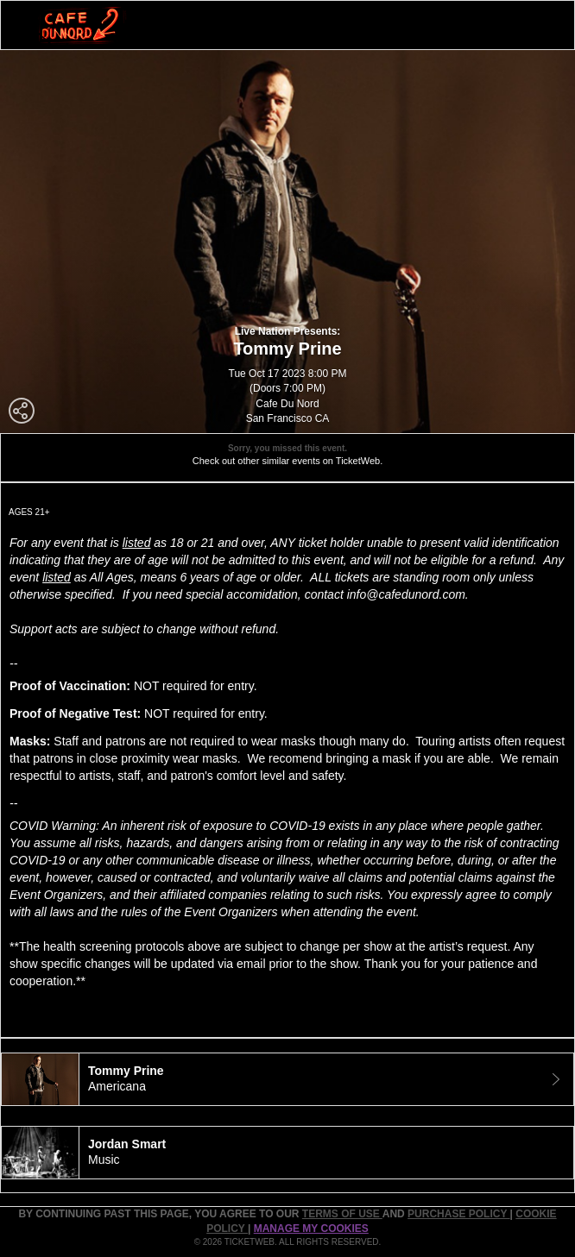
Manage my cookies (311, 1228)
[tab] (287, 1079)
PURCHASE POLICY (458, 1214)
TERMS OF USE (342, 1214)
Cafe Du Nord (287, 404)
